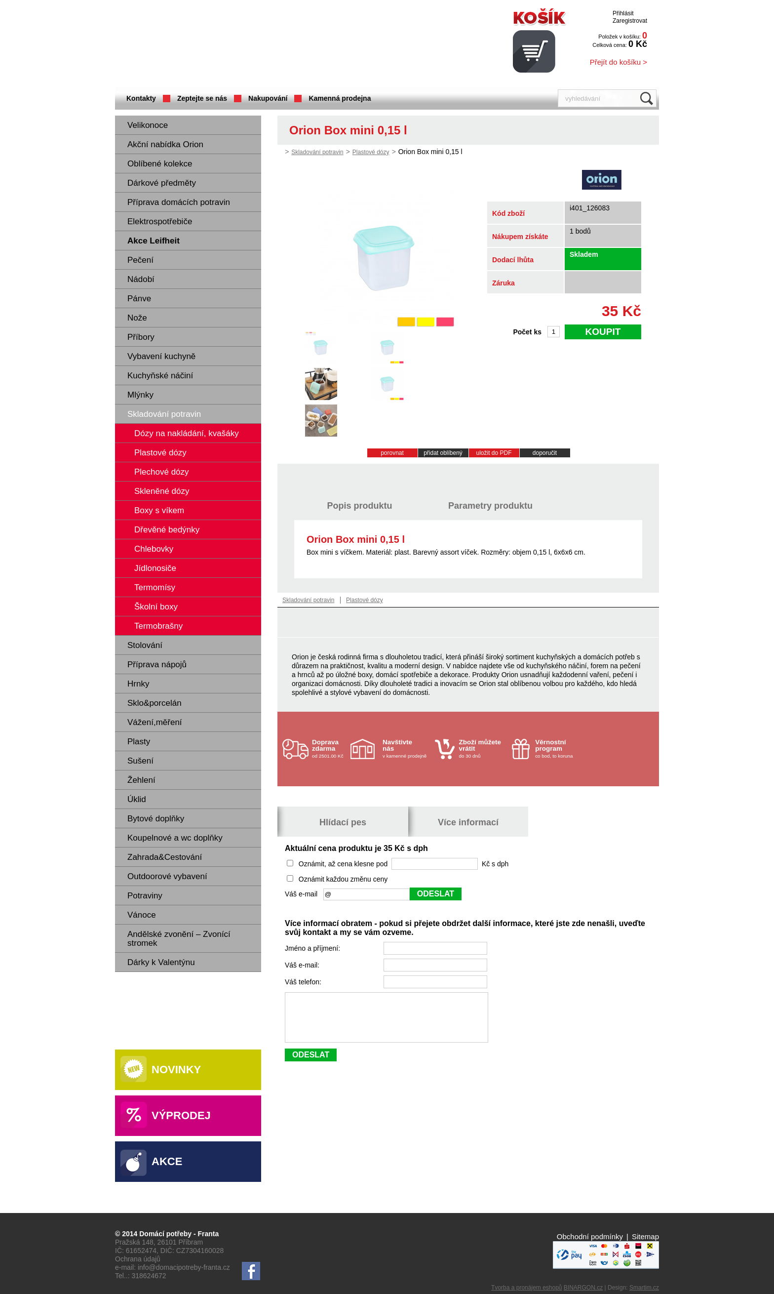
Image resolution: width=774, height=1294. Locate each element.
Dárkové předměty (161, 183)
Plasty (138, 741)
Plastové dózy (370, 152)
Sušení (140, 761)
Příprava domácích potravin (178, 202)
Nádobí (141, 279)
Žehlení (141, 780)
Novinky (176, 1069)
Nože (137, 318)
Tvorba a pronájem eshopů (526, 1287)
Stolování (144, 645)
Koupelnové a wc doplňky (175, 838)
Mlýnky (140, 395)
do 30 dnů (482, 748)
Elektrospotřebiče (159, 221)
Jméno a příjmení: (313, 948)
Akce (167, 1161)
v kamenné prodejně (406, 748)
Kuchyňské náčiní (160, 375)
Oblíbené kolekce (159, 163)
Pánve (139, 298)
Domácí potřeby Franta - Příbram (213, 45)
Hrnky (138, 683)
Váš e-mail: (303, 965)
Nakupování (267, 98)
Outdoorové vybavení (167, 876)
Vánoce (141, 915)
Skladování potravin (164, 414)
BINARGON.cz (583, 1287)
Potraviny (144, 895)
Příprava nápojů (157, 664)
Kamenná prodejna (340, 98)
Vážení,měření (154, 722)
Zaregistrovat (630, 20)
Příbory (141, 337)
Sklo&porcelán (154, 703)
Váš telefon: (304, 982)
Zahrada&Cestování (164, 857)
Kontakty (141, 98)
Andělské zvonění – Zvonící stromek (179, 939)
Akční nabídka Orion (165, 144)
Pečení (140, 260)
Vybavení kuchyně (161, 356)
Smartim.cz (644, 1287)
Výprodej (181, 1115)
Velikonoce (147, 125)
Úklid (136, 799)
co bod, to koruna (558, 748)
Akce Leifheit (153, 240)
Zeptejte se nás (202, 98)
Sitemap (645, 1236)
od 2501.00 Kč (330, 748)
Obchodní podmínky (590, 1236)
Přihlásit (623, 13)
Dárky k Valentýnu (161, 962)
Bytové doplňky (155, 818)
